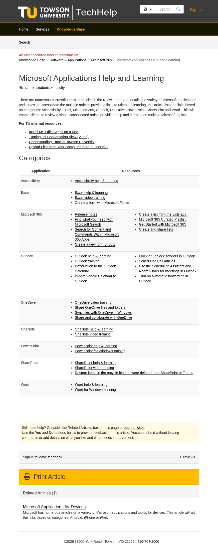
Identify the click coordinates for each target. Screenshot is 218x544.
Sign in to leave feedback (42, 457)
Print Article (44, 476)
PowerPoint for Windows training (100, 351)
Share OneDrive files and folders (100, 307)
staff (28, 88)
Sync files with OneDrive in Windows (103, 312)
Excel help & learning (91, 193)
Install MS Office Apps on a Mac (54, 132)
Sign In (196, 10)
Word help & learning (91, 385)
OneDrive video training (93, 302)
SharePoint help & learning (96, 363)
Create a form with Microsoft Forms (102, 203)
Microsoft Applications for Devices (54, 506)
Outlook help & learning (93, 256)
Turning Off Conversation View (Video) (59, 137)
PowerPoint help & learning (96, 346)
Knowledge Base (71, 29)
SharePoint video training (94, 368)
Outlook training (87, 261)
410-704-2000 (148, 541)
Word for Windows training (95, 390)
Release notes (86, 214)
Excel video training (90, 198)
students (43, 88)
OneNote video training (93, 334)
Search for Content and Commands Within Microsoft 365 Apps (97, 234)
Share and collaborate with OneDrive (103, 317)
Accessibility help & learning (96, 181)
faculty (60, 88)
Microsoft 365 (101, 60)
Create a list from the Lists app (162, 214)
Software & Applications (68, 60)
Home (23, 29)
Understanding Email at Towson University (62, 142)
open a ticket (134, 428)
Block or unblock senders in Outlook (167, 256)
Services (42, 29)
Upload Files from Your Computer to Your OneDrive (69, 147)
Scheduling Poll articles (157, 261)
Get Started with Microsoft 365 (162, 224)
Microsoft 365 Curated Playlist (162, 219)
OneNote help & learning (94, 329)
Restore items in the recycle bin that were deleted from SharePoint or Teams (134, 373)
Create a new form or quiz (95, 244)
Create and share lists (156, 229)
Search (26, 42)
